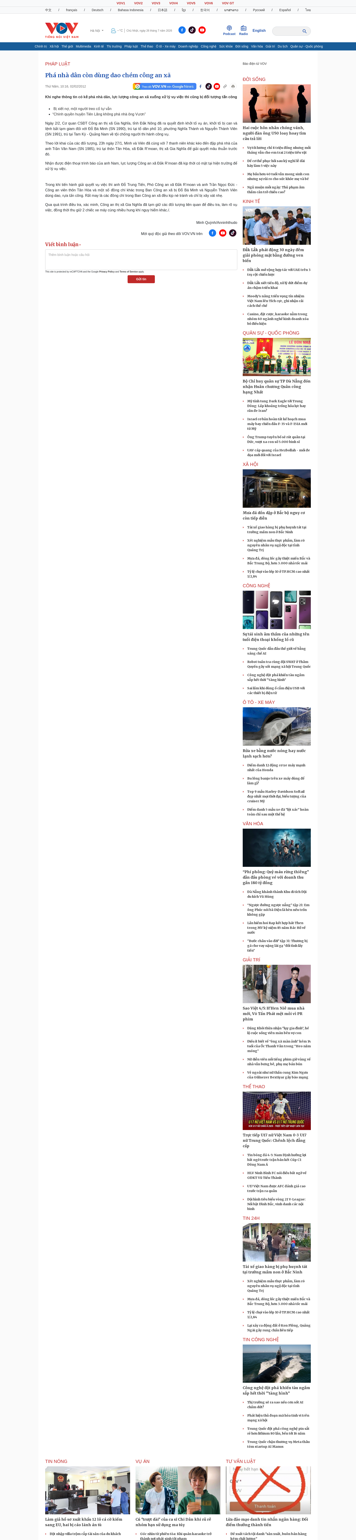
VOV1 (120, 3)
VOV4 (173, 3)
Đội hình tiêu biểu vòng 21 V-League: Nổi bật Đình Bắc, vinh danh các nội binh (276, 1204)
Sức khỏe (226, 46)
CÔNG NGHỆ (256, 585)
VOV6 (208, 3)
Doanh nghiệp (188, 46)
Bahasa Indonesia (130, 10)
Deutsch (97, 10)
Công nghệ (208, 46)
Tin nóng (56, 1461)
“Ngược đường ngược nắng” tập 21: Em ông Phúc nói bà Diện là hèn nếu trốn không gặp (278, 910)
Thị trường (113, 46)
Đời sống (241, 46)
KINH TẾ (251, 201)
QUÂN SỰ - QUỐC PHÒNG (271, 332)
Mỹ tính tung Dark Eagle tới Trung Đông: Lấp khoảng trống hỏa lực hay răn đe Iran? (276, 406)
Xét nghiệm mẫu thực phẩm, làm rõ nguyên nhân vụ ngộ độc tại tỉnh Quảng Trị (276, 545)
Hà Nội (95, 30)
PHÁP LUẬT (57, 63)
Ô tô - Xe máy (166, 46)
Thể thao (147, 46)
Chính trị (41, 46)
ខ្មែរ (184, 10)
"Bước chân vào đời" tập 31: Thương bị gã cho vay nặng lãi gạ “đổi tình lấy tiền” (277, 945)
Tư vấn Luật (241, 1461)
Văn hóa (257, 46)
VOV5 (191, 3)
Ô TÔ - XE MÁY (259, 702)
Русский (259, 10)
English (259, 30)
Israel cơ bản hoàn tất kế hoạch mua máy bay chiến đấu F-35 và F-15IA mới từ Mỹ (277, 424)
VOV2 (138, 3)
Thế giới (67, 46)
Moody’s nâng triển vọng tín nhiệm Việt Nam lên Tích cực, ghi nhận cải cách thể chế (275, 301)
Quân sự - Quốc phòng (306, 46)
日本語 (162, 10)
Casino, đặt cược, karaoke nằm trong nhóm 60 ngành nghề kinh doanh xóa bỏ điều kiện (278, 319)
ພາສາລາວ (231, 10)
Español (285, 10)
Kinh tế (99, 46)
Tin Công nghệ (261, 1339)
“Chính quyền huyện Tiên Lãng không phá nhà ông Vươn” (99, 114)
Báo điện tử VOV (255, 63)
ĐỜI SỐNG (254, 79)
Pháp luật (131, 46)
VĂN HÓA (253, 823)
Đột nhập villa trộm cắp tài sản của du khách (85, 1534)
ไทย (308, 10)
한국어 (205, 10)
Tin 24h (251, 1218)
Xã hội (54, 46)
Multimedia (83, 46)
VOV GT (228, 3)
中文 (48, 10)
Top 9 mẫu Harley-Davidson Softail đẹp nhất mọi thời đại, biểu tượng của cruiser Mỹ (276, 796)
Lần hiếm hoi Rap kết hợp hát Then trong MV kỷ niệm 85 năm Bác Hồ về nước (276, 928)
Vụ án (143, 1461)
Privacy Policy (107, 271)
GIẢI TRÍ (251, 959)
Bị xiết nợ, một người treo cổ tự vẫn (82, 109)
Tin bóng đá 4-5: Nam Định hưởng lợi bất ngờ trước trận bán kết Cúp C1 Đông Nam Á (276, 1160)
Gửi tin (141, 279)
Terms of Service (129, 271)
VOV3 (156, 3)
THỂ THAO (254, 1086)
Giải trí (270, 46)
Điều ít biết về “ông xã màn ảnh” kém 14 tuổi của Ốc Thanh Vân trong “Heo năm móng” (279, 1046)
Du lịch (283, 46)
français (71, 10)
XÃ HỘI (250, 464)
